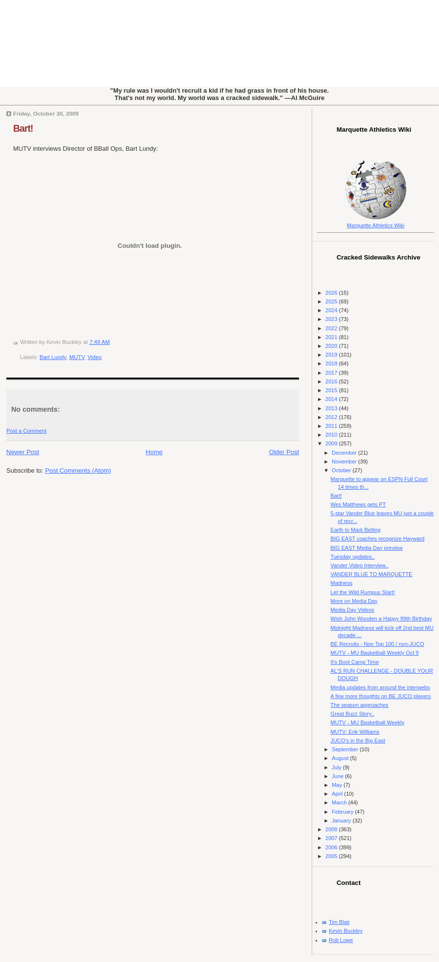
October (342, 470)
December (345, 453)
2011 (332, 426)
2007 (332, 838)
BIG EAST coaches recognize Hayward (378, 538)
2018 (332, 363)
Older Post (284, 452)
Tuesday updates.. (353, 557)
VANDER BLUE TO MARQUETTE (372, 574)
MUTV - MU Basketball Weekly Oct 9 (375, 653)
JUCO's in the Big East (358, 740)
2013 (332, 408)
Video (95, 357)
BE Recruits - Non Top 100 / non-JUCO (377, 644)
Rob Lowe (341, 940)
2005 (332, 856)
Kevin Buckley (345, 931)
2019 (332, 355)
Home (154, 452)
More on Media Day (354, 601)
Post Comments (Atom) (78, 470)
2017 (332, 373)
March (340, 802)
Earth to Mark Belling (356, 530)
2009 (332, 443)
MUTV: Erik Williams (355, 732)
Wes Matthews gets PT (358, 504)
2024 (332, 310)
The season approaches (360, 705)
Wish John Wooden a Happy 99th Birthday (381, 618)
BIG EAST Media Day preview (367, 548)
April (338, 794)
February (343, 812)
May (337, 785)
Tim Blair (339, 922)
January (342, 820)
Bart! (23, 128)
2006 (332, 847)
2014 (332, 399)
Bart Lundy (53, 357)
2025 (332, 301)
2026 (332, 293)
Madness (342, 583)
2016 (332, 381)
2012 (332, 417)
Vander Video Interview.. (360, 565)
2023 (332, 319)
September (345, 749)
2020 (332, 346)
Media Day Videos (352, 610)
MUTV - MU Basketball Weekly (367, 722)
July (337, 767)
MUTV (76, 357)
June (338, 776)
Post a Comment (26, 431)
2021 (332, 337)
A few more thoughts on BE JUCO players (381, 696)
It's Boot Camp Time (355, 662)
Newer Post (22, 452)
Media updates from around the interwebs (380, 687)
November (345, 461)
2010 (332, 435)
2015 (332, 390)
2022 (332, 328)
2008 (332, 829)
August (341, 758)
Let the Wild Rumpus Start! (363, 592)
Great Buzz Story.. (352, 714)
